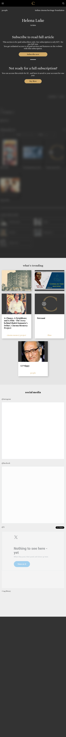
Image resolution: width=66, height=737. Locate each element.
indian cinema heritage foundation (49, 10)
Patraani (41, 318)
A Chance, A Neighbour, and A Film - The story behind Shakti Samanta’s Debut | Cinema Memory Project (16, 323)
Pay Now (33, 81)
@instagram (6, 399)
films (49, 335)
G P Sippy (25, 366)
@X (3, 527)
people (5, 10)
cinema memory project (16, 335)
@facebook (6, 463)
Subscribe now (33, 54)
